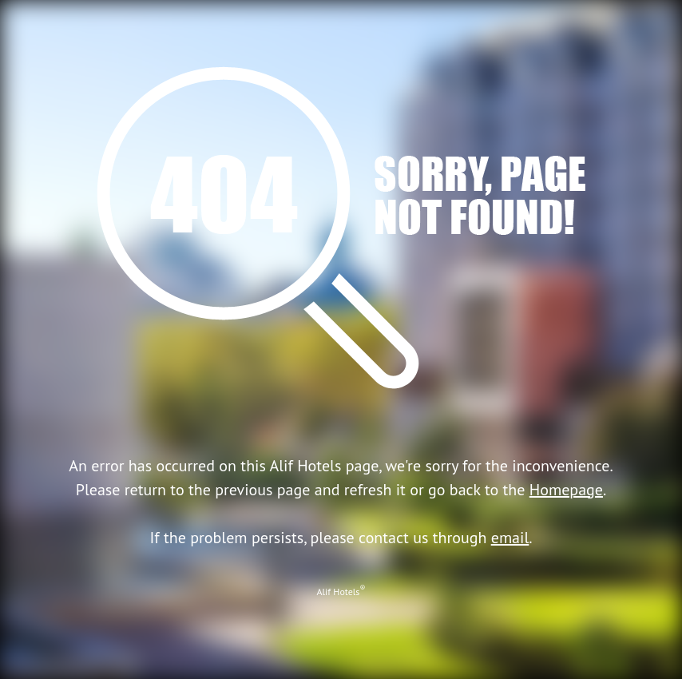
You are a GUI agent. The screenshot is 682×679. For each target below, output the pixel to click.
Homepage (566, 489)
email (510, 537)
